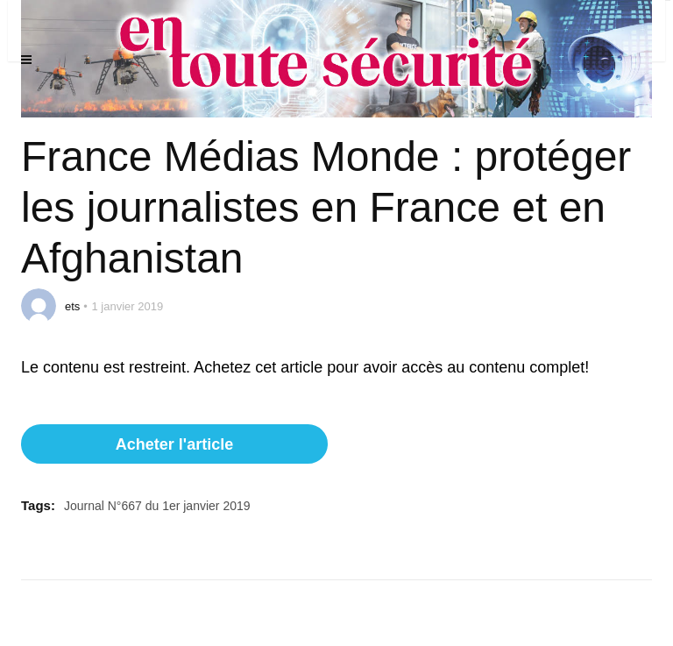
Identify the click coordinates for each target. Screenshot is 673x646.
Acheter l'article (174, 444)
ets (72, 306)
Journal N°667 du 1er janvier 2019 (157, 506)
